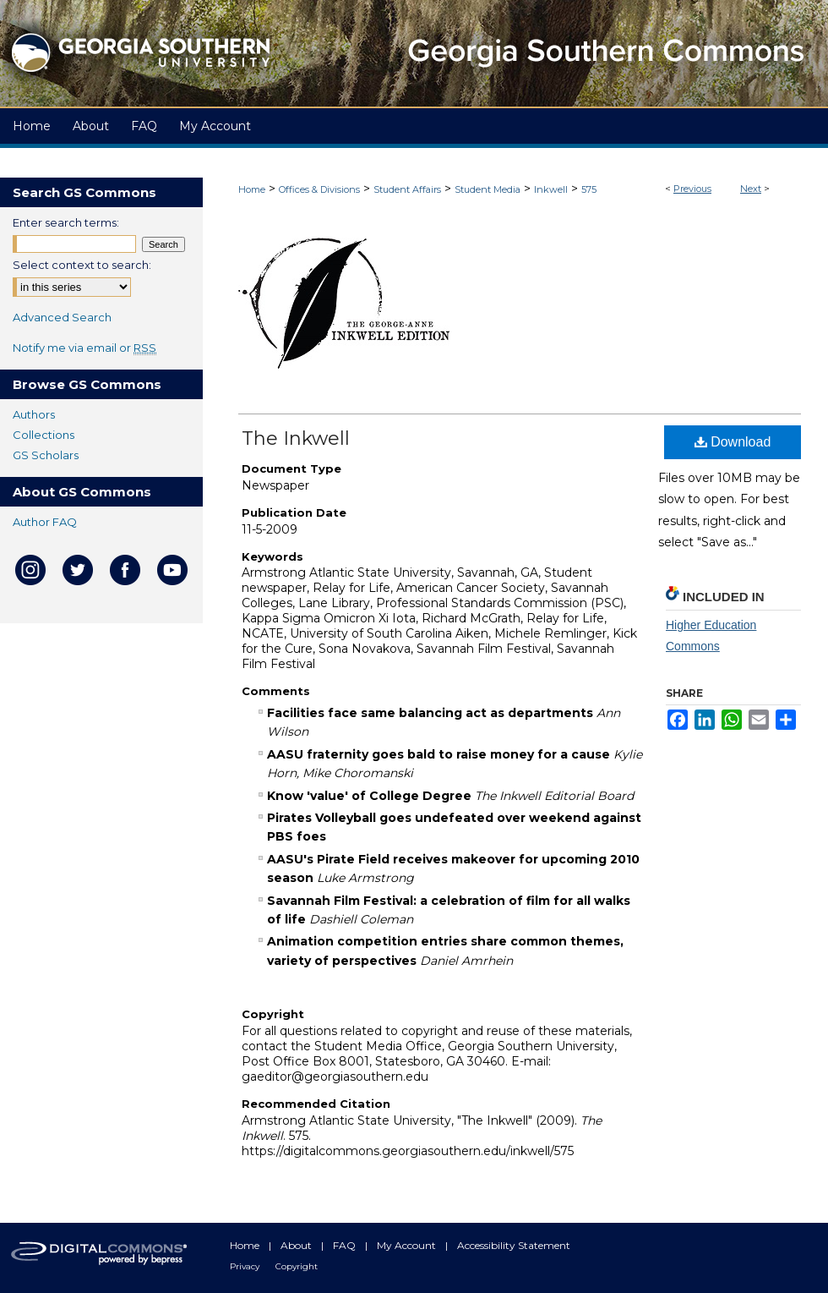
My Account (408, 1245)
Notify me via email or (84, 347)
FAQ (345, 1245)
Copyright (296, 1266)
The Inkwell (296, 438)
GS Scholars (46, 455)
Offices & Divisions (319, 189)
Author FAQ (45, 522)
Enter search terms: (66, 222)
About (297, 1245)
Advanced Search (62, 317)
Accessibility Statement (513, 1245)
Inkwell (551, 189)
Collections (43, 434)
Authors (34, 414)
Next (750, 188)
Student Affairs (407, 189)
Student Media (487, 189)
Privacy (246, 1266)
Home (251, 189)
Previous (692, 188)
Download (733, 442)
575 (588, 189)
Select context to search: (82, 264)
